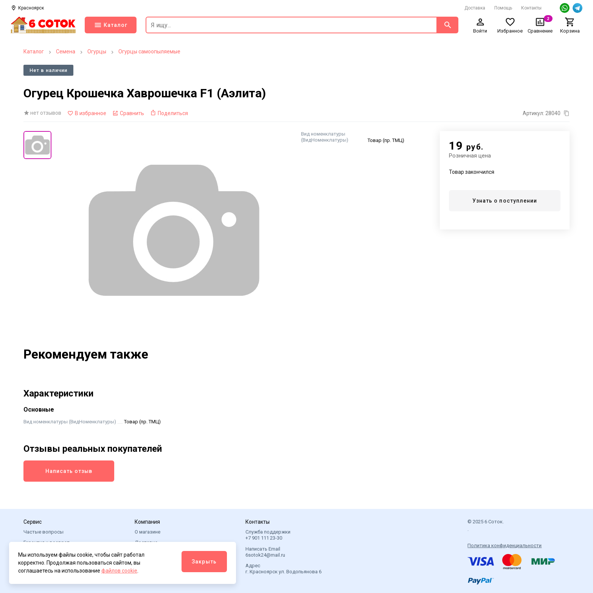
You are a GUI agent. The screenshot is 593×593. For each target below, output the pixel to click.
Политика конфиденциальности (504, 545)
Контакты (531, 8)
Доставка (474, 8)
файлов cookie (119, 571)
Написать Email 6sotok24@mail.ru (265, 552)
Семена (65, 51)
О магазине (147, 532)
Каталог (33, 51)
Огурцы (96, 51)
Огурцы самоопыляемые (149, 51)
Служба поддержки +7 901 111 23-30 (267, 535)
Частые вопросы (43, 532)
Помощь (503, 8)
